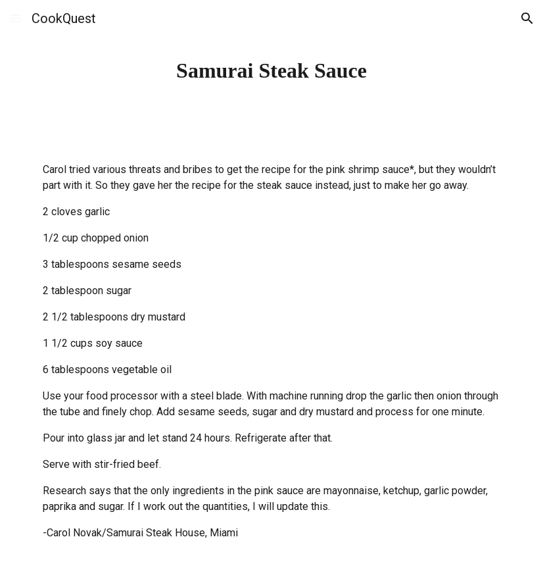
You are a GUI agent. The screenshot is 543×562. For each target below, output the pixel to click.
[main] (271, 70)
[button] (16, 18)
